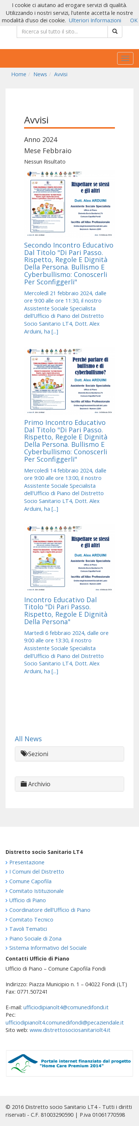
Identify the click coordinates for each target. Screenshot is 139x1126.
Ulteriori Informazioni (95, 20)
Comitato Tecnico (31, 919)
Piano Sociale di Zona (35, 938)
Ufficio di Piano (27, 900)
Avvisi (60, 74)
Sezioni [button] (34, 754)
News (40, 74)
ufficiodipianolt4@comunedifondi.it (66, 1007)
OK (134, 20)
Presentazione (26, 862)
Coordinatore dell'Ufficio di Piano (49, 909)
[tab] (69, 754)
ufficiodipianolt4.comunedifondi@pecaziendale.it (65, 1022)
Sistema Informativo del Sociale (48, 947)
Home (18, 74)
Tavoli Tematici (28, 928)
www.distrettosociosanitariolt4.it (70, 1029)
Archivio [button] (35, 784)
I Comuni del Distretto (36, 871)
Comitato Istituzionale (36, 890)
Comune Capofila (30, 881)
